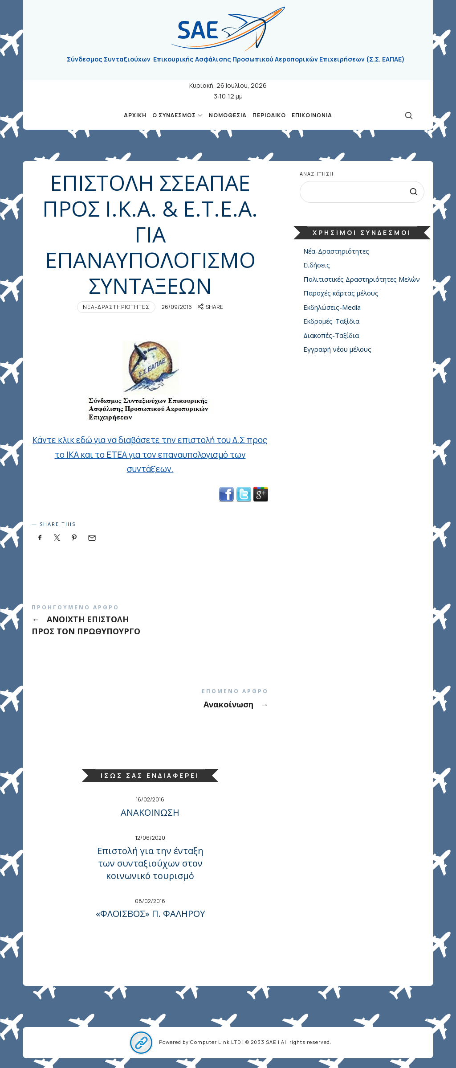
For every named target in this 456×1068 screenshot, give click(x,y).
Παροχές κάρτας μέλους (341, 293)
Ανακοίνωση (150, 698)
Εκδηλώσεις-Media (332, 307)
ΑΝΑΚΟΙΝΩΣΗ (150, 812)
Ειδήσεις (316, 265)
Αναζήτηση (317, 173)
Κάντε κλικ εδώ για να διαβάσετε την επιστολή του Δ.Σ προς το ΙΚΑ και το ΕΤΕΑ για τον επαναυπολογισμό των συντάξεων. (150, 454)
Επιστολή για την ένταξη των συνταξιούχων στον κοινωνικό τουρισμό (150, 863)
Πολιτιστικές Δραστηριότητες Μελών (361, 279)
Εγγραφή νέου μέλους (337, 349)
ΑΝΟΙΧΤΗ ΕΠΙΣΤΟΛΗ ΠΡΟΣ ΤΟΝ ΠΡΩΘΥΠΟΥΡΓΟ (150, 620)
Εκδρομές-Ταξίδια (331, 321)
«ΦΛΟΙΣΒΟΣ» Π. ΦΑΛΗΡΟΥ (150, 914)
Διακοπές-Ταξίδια (331, 335)
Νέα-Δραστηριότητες (116, 307)
